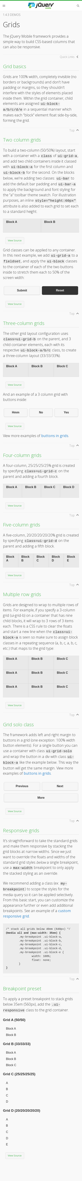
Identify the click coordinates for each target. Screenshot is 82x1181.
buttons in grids (54, 435)
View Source (15, 240)
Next (60, 786)
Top (72, 130)
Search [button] (78, 6)
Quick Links (67, 57)
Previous (22, 786)
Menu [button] (4, 6)
